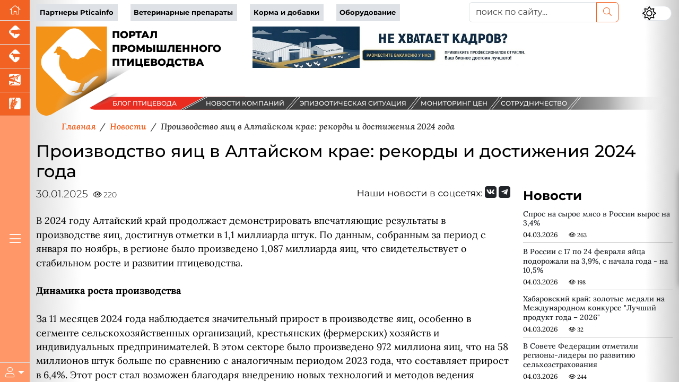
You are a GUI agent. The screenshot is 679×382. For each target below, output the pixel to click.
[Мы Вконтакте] (491, 192)
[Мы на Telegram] (504, 192)
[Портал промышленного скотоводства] (15, 56)
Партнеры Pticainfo (77, 12)
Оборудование (368, 12)
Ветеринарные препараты (183, 12)
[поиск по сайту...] (533, 12)
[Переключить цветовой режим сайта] (657, 13)
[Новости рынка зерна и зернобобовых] (15, 104)
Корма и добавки (286, 12)
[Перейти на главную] (15, 10)
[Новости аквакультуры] (15, 80)
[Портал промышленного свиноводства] (15, 33)
